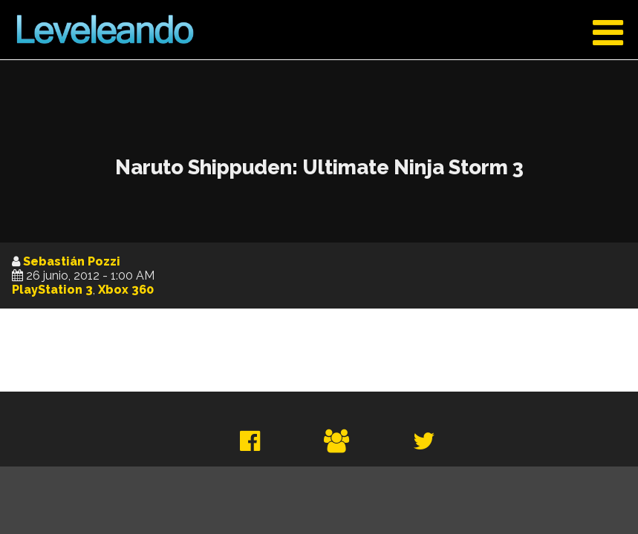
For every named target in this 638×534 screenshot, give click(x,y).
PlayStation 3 (52, 290)
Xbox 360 (126, 290)
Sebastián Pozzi (71, 261)
